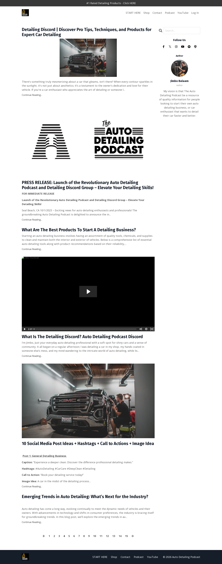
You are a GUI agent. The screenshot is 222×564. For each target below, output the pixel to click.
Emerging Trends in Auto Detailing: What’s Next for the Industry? (85, 496)
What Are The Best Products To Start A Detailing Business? (79, 229)
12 (107, 536)
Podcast (170, 12)
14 (120, 536)
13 (113, 536)
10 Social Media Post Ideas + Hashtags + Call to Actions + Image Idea (88, 443)
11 (101, 536)
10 (94, 536)
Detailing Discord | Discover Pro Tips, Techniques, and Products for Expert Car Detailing (86, 32)
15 (126, 536)
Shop (146, 12)
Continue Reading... (32, 95)
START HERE (133, 12)
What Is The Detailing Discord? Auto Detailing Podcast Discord (82, 336)
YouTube (183, 12)
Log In (195, 12)
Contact (157, 12)
